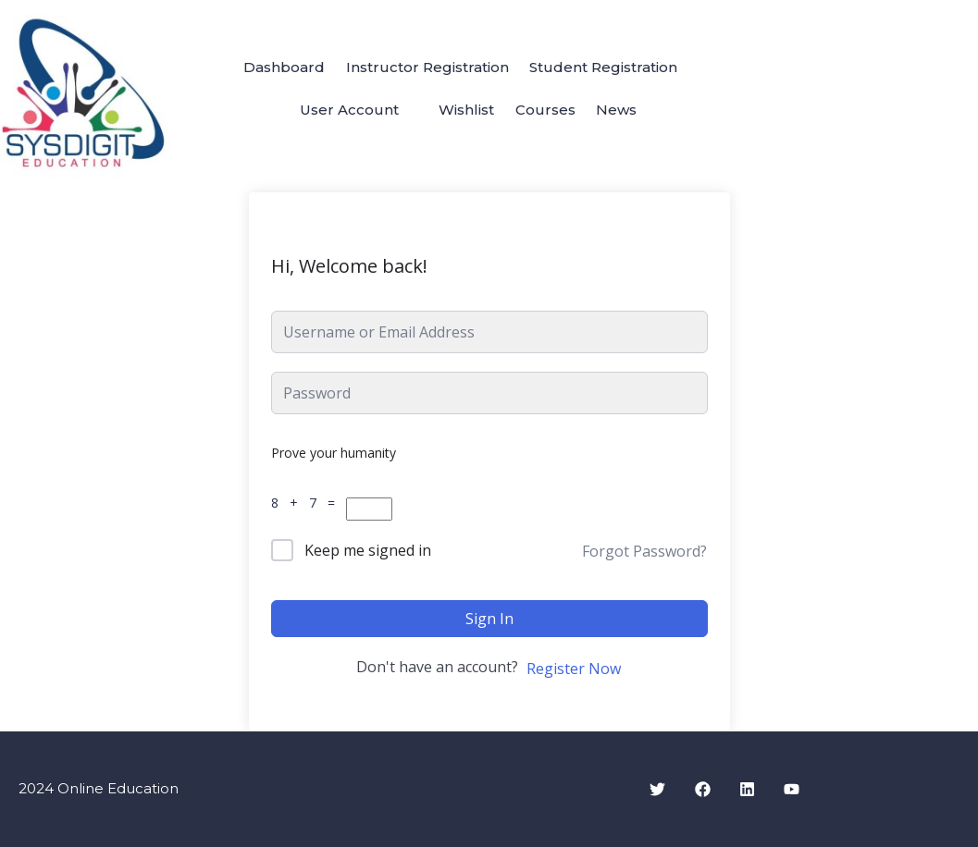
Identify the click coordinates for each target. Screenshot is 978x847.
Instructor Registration (427, 66)
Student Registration (610, 66)
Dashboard (278, 66)
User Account (340, 110)
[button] (350, 111)
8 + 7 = (306, 502)
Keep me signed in (367, 550)
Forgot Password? (644, 551)
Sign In (489, 618)
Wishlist (463, 110)
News (625, 110)
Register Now (573, 668)
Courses (548, 110)
